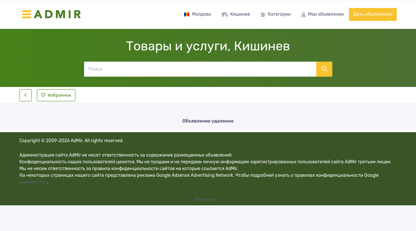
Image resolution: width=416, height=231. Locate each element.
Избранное (56, 95)
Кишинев (236, 15)
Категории (276, 15)
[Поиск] (200, 69)
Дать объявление (372, 14)
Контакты (206, 199)
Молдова (197, 14)
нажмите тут (33, 182)
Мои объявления (322, 15)
